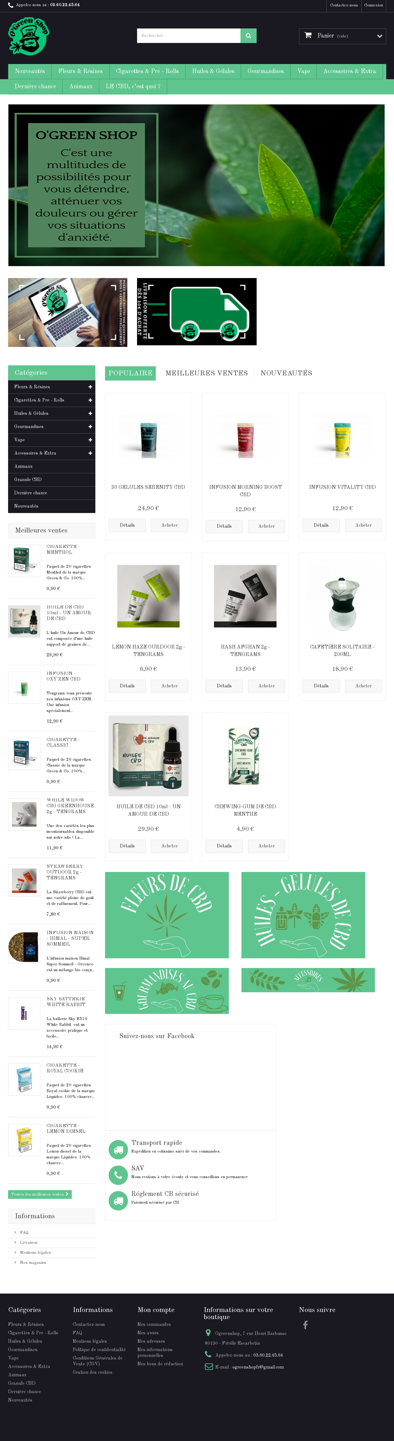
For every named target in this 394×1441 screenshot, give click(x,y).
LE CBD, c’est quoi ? (133, 87)
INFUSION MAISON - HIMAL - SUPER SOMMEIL (70, 938)
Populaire (130, 372)
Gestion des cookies (92, 1372)
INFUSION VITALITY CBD (342, 486)
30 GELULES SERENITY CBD (148, 486)
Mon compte (156, 1310)
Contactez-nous (344, 5)
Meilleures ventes (41, 530)
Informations (35, 1216)
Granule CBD (28, 480)
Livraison (28, 1243)
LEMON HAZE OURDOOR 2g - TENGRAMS (148, 649)
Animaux (80, 87)
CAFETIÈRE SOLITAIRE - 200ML (342, 649)
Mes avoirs (148, 1333)
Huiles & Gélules (213, 71)
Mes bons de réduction (160, 1364)
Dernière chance (35, 87)
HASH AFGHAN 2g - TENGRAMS (245, 649)
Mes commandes (154, 1324)
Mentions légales (35, 1253)
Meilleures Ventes (206, 372)
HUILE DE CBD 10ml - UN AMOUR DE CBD (69, 613)
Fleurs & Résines (80, 71)
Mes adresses (151, 1341)
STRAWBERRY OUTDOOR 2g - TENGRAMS (65, 872)
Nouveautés (30, 71)
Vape (303, 71)
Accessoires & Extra (349, 71)
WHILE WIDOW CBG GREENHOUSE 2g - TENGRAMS (70, 806)
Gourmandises (266, 71)
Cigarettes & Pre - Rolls (147, 71)
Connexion (373, 5)
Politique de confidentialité (99, 1350)
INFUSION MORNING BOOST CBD (245, 490)
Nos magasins (32, 1263)
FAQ (23, 1233)
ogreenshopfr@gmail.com (258, 1367)
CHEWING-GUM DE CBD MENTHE (245, 809)
